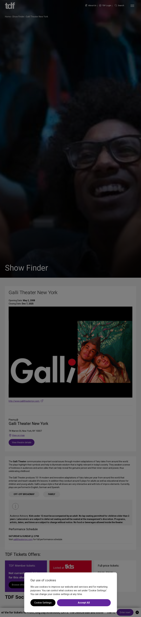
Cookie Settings (43, 602)
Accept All (84, 602)
